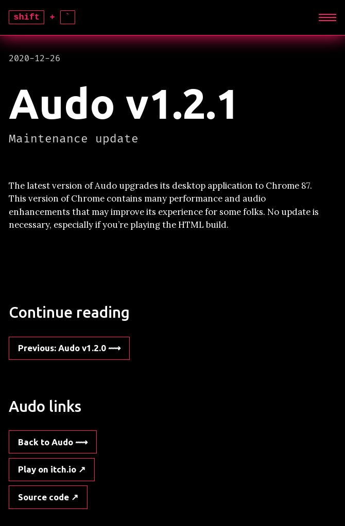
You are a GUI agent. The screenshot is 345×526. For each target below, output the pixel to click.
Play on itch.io (47, 469)
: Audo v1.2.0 (62, 348)
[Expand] (328, 17)
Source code (43, 497)
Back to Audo (45, 442)
